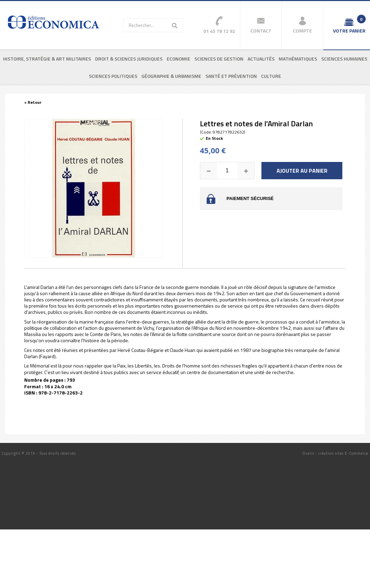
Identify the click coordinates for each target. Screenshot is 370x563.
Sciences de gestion (218, 58)
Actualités (261, 58)
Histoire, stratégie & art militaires (47, 58)
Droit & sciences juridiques (129, 58)
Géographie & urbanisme (171, 76)
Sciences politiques (113, 76)
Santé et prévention (231, 76)
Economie (178, 58)
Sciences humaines (344, 58)
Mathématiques (298, 58)
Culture (271, 76)
